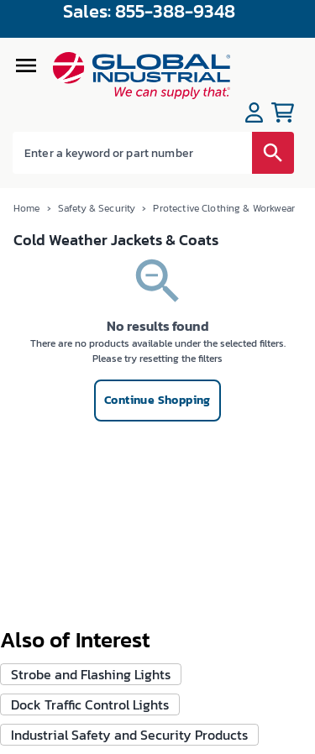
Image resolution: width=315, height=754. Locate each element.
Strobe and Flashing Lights (91, 674)
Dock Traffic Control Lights (90, 704)
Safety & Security (97, 208)
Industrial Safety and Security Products (129, 735)
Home (26, 208)
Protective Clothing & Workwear (224, 208)
